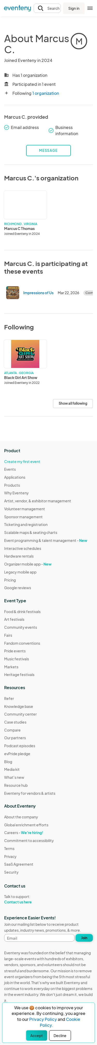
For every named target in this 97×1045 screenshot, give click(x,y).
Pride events (15, 651)
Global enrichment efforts (26, 824)
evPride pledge (17, 753)
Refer (9, 698)
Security (11, 872)
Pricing (10, 580)
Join (84, 938)
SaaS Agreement (18, 864)
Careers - (23, 832)
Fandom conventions (22, 643)
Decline (60, 1035)
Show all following (73, 403)
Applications (14, 477)
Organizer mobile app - (27, 564)
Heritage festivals (19, 674)
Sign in (73, 8)
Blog (8, 761)
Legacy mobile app (20, 572)
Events (10, 469)
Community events (20, 627)
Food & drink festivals (22, 611)
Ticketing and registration (26, 524)
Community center (20, 714)
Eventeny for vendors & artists (29, 793)
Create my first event (22, 461)
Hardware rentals (19, 556)
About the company (21, 817)
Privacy (10, 856)
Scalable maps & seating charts (30, 532)
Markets (11, 666)
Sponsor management (23, 516)
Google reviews (17, 587)
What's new (14, 777)
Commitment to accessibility (29, 840)
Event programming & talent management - (45, 540)
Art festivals (14, 619)
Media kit (12, 769)
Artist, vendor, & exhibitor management (37, 500)
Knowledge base (18, 706)
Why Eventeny (16, 493)
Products (12, 485)
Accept (36, 1035)
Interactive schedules (22, 548)
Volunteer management (24, 508)
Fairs (8, 635)
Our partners (15, 737)
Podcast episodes (19, 745)
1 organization (45, 93)
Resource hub (16, 785)
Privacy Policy (43, 1019)
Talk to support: (29, 899)
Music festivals (16, 658)
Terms (9, 848)
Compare (12, 730)
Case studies (15, 722)
